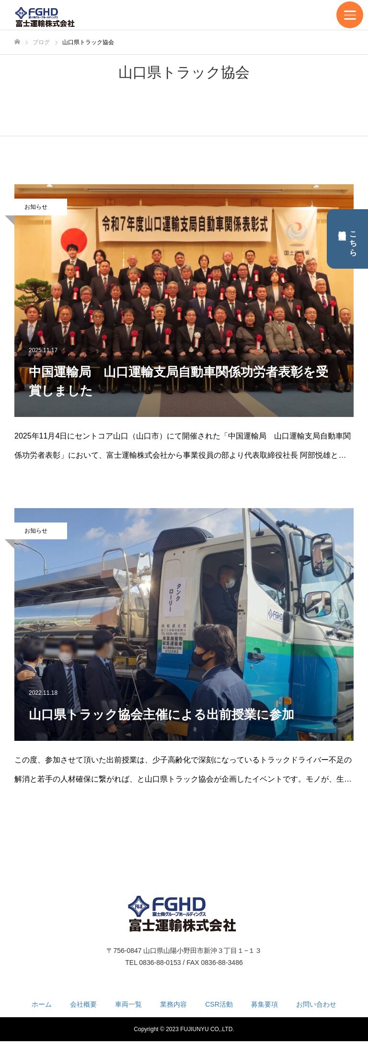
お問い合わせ (316, 1004)
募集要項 (264, 1004)
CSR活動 (219, 1004)
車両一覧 (128, 1004)
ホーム (42, 1004)
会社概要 (83, 1004)
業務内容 (173, 1004)
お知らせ (35, 206)
